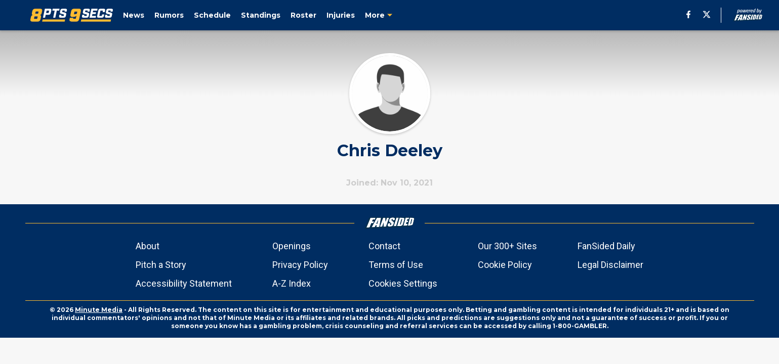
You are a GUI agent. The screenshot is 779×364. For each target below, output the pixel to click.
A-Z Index (291, 283)
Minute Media (98, 309)
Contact (384, 246)
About (147, 246)
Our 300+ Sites (507, 246)
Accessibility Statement (184, 283)
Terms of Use (395, 264)
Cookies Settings (402, 283)
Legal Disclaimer (610, 264)
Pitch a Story (161, 264)
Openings (291, 246)
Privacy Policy (300, 264)
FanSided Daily (606, 246)
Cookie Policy (505, 264)
